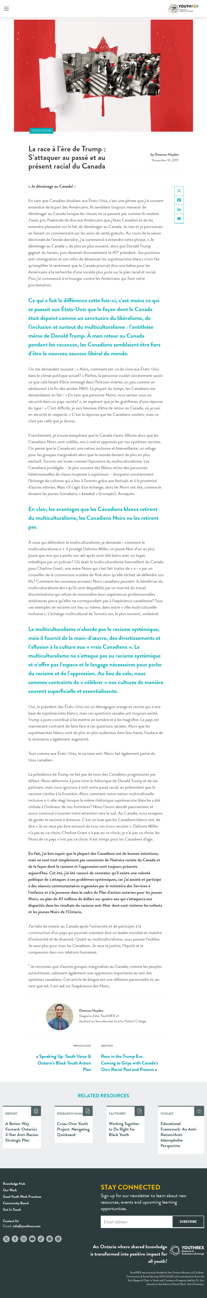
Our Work (10, 1190)
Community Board (16, 1203)
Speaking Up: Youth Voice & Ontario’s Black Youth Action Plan (64, 1063)
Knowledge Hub (14, 1183)
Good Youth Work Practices (22, 1196)
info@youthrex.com (27, 1226)
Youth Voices (41, 131)
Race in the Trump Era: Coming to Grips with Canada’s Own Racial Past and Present (129, 1063)
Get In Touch (12, 1209)
